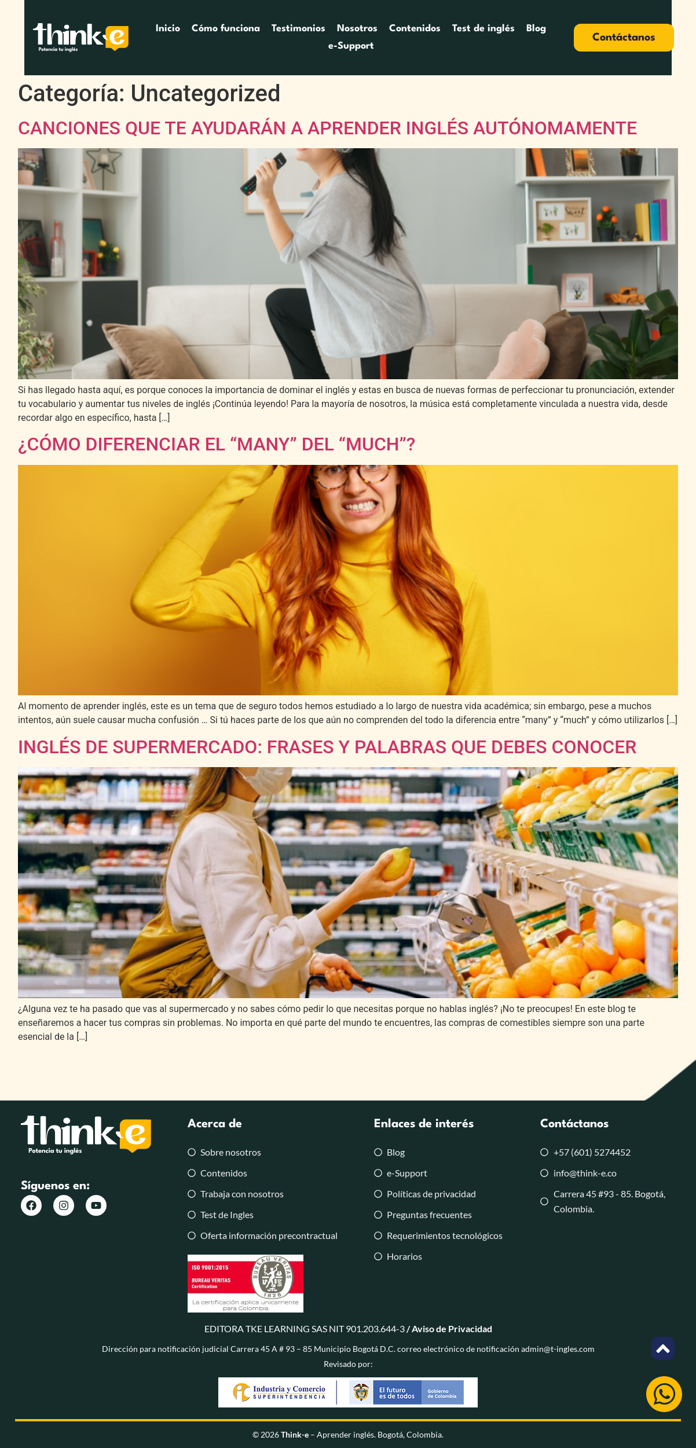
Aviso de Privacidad (452, 1328)
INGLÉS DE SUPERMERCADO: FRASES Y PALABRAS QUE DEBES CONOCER (327, 747)
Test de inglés (455, 37)
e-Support (552, 37)
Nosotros (329, 37)
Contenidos (386, 37)
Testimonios (270, 37)
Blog (508, 37)
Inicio (139, 37)
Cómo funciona (197, 37)
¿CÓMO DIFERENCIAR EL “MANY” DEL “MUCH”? (216, 444)
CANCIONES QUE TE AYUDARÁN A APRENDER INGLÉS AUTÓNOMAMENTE (327, 128)
